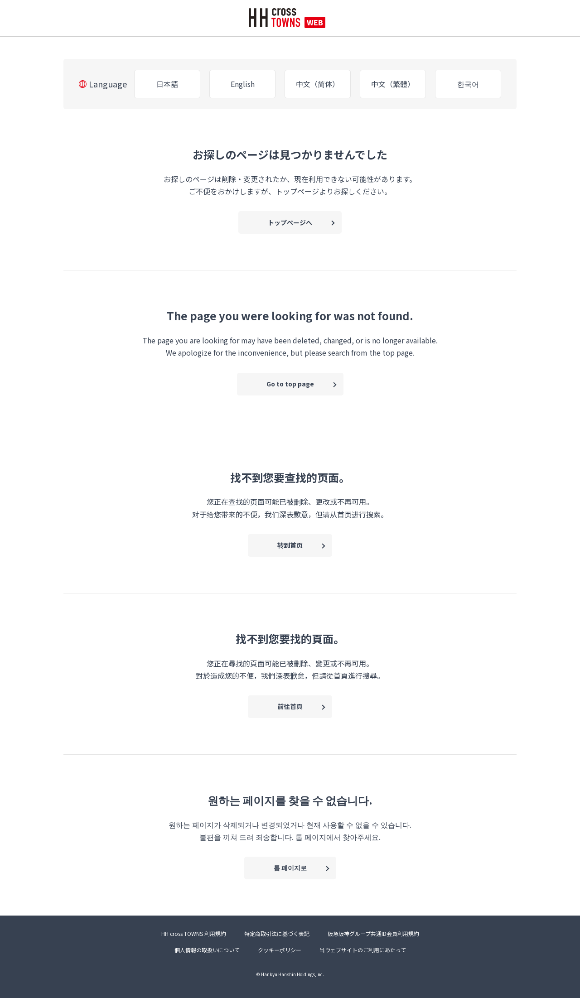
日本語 (167, 83)
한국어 (468, 83)
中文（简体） (317, 83)
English (243, 83)
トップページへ (290, 222)
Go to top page (290, 383)
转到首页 (290, 545)
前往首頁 (290, 706)
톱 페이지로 (290, 867)
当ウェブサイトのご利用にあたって (362, 950)
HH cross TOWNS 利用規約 (193, 933)
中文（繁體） (393, 83)
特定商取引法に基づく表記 (276, 933)
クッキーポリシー (279, 950)
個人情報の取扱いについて (207, 950)
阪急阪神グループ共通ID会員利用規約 (373, 933)
